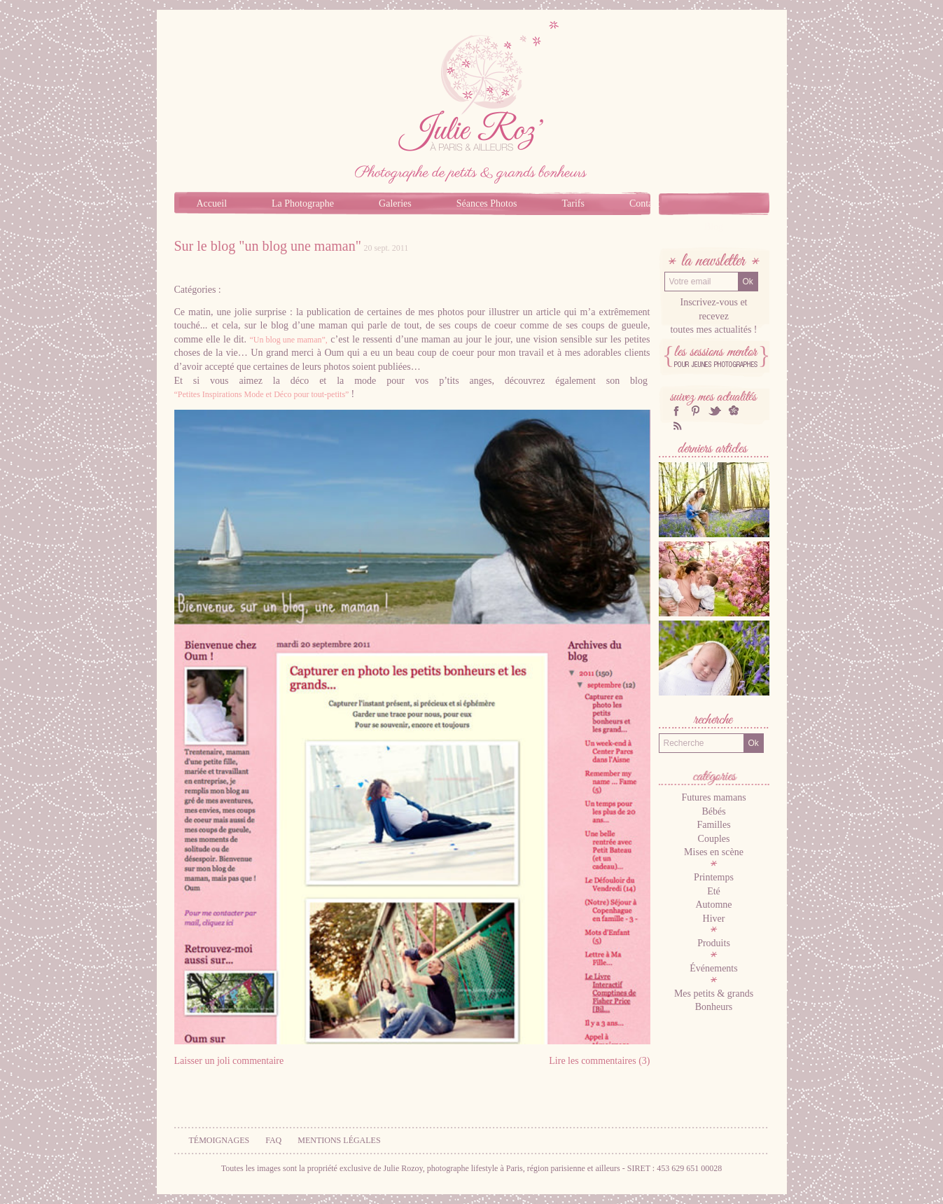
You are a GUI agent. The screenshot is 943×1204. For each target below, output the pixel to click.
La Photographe (303, 203)
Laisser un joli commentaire (229, 1061)
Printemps (714, 877)
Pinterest (695, 411)
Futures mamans (713, 797)
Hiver (714, 918)
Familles (713, 824)
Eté (713, 891)
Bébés (713, 811)
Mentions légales (339, 1140)
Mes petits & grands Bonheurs (713, 1000)
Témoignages (219, 1140)
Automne (713, 904)
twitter (714, 411)
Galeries (395, 203)
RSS (676, 425)
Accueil (212, 203)
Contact (644, 203)
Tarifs (572, 203)
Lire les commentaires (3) (599, 1061)
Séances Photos (486, 203)
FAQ (273, 1140)
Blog (713, 226)
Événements (713, 968)
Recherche (714, 721)
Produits (713, 943)
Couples (714, 838)
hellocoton (733, 411)
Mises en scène (713, 852)
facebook (676, 411)
